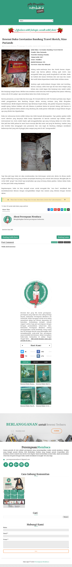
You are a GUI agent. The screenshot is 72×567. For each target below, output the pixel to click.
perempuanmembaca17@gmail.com (18, 462)
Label (46, 364)
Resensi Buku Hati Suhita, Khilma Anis (43, 386)
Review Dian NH (46, 47)
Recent (36, 364)
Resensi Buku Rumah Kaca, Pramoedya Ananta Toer (28, 386)
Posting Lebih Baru (10, 239)
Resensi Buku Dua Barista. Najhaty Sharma (28, 408)
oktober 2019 (37, 47)
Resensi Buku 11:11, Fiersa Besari (43, 408)
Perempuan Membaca (41, 564)
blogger (54, 244)
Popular (25, 364)
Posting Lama (63, 239)
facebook (67, 244)
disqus (60, 244)
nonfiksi (29, 47)
